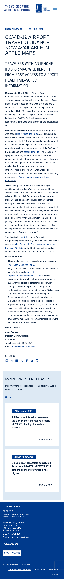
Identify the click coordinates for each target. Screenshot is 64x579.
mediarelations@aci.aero (23, 347)
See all (8, 397)
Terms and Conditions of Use (19, 570)
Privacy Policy (39, 570)
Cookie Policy (53, 570)
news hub (29, 272)
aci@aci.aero (13, 530)
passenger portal (31, 152)
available (25, 237)
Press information (51, 574)
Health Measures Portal (27, 134)
